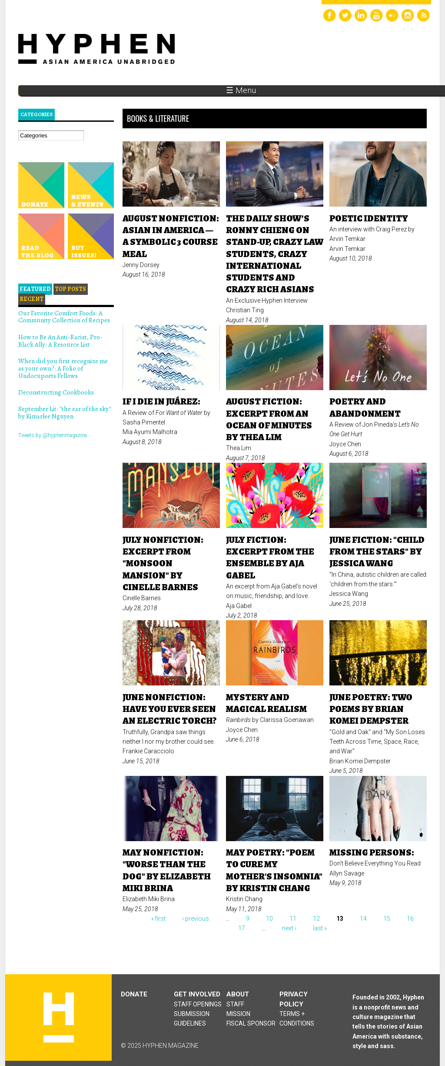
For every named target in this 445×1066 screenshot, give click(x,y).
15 (386, 918)
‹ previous (195, 918)
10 (269, 918)
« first (158, 918)
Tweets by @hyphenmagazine (52, 435)
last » (320, 928)
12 (316, 918)
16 (410, 918)
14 (363, 918)
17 (241, 928)
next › (289, 928)
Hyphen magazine (58, 1017)
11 (292, 918)
